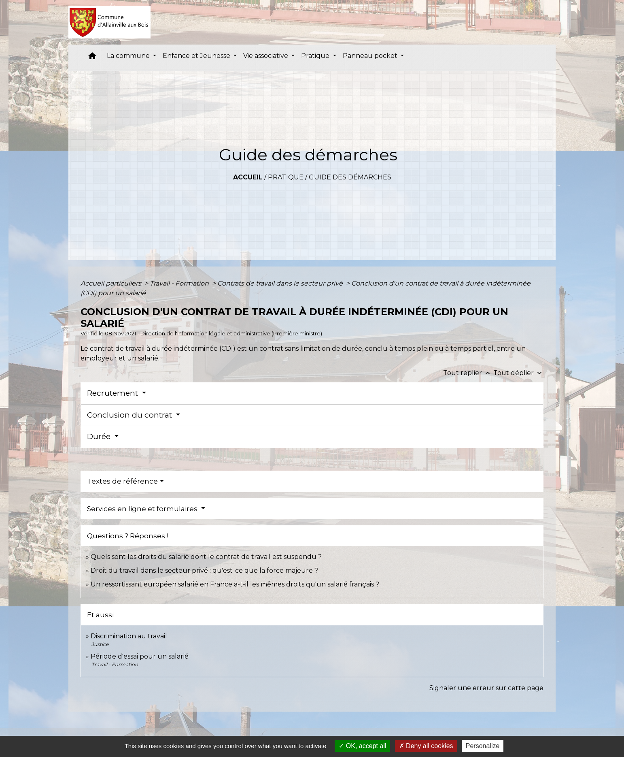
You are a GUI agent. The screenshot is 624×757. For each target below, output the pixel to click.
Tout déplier (518, 373)
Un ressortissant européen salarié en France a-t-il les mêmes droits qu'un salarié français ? (235, 584)
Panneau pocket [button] (371, 56)
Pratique (286, 177)
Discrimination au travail (129, 636)
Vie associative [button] (266, 56)
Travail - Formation (180, 283)
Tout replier (468, 373)
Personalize (483, 745)
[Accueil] (109, 22)
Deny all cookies (426, 745)
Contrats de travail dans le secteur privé (280, 283)
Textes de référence (122, 481)
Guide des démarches (350, 177)
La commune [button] (129, 56)
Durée (99, 436)
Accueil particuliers (112, 283)
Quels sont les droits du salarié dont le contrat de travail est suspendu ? (206, 557)
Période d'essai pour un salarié (140, 656)
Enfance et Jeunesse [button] (197, 56)
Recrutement (113, 393)
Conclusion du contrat (130, 415)
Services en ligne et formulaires (143, 509)
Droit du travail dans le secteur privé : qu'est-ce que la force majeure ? (204, 570)
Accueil (248, 177)
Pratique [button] (316, 56)
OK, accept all (362, 745)
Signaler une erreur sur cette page (486, 688)
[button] (92, 58)
